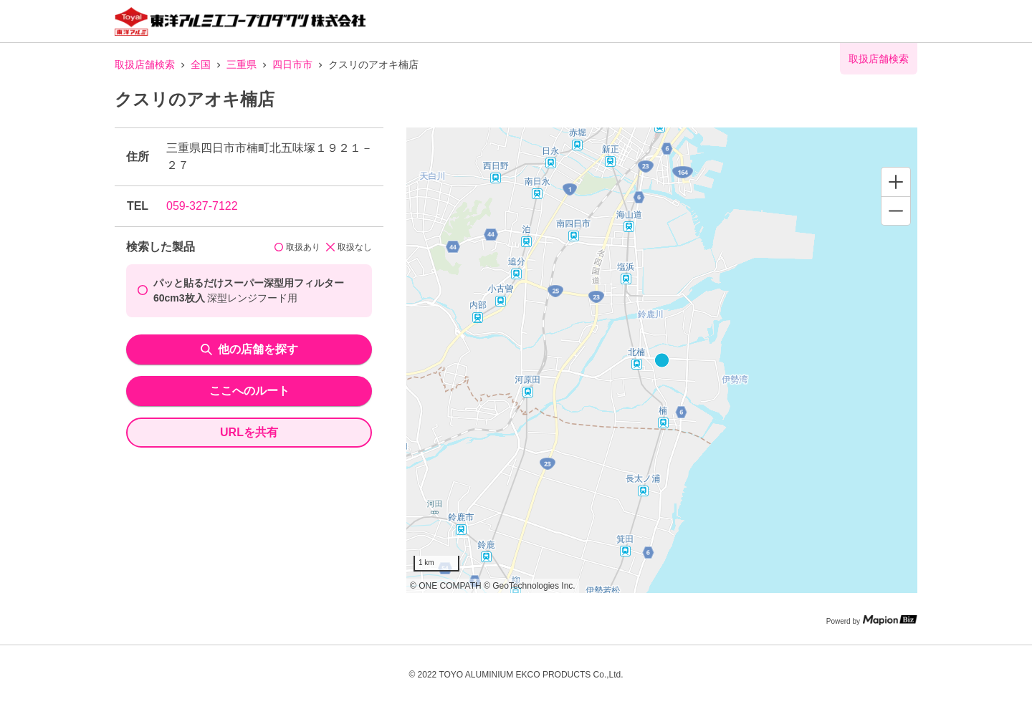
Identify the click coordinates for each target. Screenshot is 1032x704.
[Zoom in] (896, 182)
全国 (201, 64)
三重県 (241, 64)
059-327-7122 (202, 206)
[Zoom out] (896, 210)
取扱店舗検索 (145, 64)
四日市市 (292, 64)
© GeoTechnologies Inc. (529, 586)
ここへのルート (249, 391)
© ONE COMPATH (446, 586)
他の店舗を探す (249, 349)
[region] (661, 360)
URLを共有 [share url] (249, 432)
